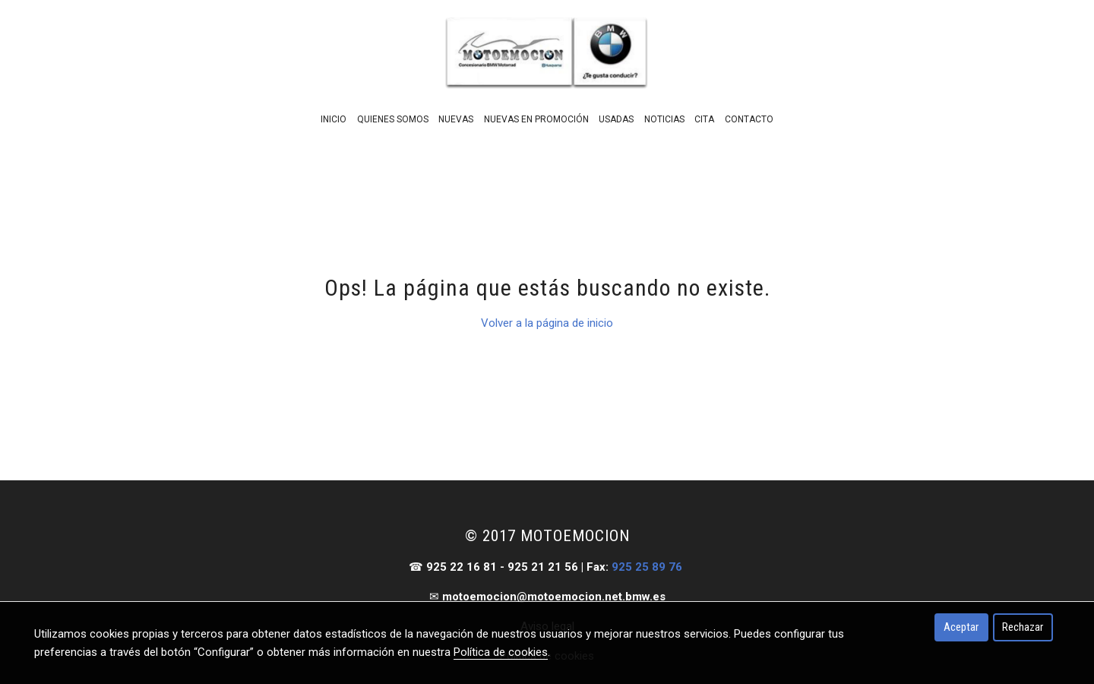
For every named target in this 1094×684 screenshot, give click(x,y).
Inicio (333, 119)
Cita (704, 119)
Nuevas (455, 119)
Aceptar (961, 627)
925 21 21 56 (542, 567)
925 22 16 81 (461, 567)
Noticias (664, 119)
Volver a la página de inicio (547, 323)
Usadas (616, 119)
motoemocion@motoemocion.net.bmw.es (554, 596)
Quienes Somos (392, 119)
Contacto (749, 119)
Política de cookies (501, 652)
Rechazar (1022, 627)
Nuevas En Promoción (536, 119)
